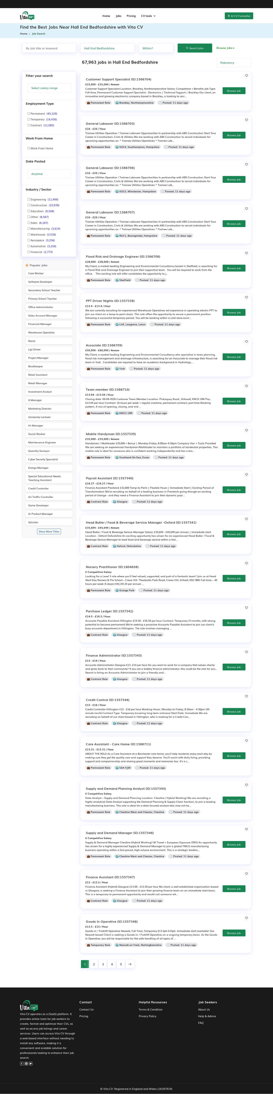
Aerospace (41, 240)
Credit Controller (38, 488)
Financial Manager (39, 324)
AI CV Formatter (239, 16)
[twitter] (31, 1064)
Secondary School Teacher (44, 290)
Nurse (31, 341)
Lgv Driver (34, 349)
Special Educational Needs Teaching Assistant (44, 478)
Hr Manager (35, 425)
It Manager (35, 400)
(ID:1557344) (107, 699)
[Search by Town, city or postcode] (107, 48)
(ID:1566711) (118, 744)
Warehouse (42, 234)
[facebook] (22, 1064)
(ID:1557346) (120, 832)
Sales (38, 223)
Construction (43, 205)
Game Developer (38, 505)
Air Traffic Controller (40, 497)
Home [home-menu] (106, 16)
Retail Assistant (37, 374)
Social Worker (36, 434)
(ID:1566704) (118, 79)
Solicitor (33, 522)
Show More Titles (49, 531)
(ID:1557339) (111, 433)
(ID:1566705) (110, 123)
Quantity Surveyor (39, 451)
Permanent (42, 113)
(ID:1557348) (112, 921)
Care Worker (36, 273)
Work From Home (40, 148)
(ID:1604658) (112, 566)
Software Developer (40, 281)
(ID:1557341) (141, 522)
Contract (41, 125)
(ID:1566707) (110, 212)
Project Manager (38, 358)
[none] (156, 48)
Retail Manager (37, 383)
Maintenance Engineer (42, 442)
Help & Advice (207, 1016)
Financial (40, 252)
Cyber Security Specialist (43, 459)
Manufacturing (44, 228)
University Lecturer (39, 417)
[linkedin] (26, 1064)
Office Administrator (40, 307)
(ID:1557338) (110, 300)
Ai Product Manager (40, 514)
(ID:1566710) (108, 389)
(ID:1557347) (110, 876)
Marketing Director (39, 408)
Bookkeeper (35, 366)
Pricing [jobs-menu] (131, 16)
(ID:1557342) (109, 611)
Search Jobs (195, 48)
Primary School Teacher (42, 298)
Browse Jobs (225, 48)
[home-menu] (27, 15)
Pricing (83, 1016)
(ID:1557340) (109, 478)
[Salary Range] (49, 87)
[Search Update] (49, 173)
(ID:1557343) (114, 655)
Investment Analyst (40, 391)
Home (23, 33)
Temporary (42, 119)
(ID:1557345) (126, 788)
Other (38, 217)
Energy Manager (38, 467)
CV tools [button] (147, 16)
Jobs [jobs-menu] (118, 16)
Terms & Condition (151, 1009)
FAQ (201, 1023)
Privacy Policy (147, 1016)
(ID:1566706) (110, 167)
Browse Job (234, 90)
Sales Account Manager (42, 315)
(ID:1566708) (123, 256)
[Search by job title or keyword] (49, 48)
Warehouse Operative (41, 332)
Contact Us (86, 1009)
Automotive (42, 246)
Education (41, 211)
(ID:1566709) (104, 345)
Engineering (43, 199)
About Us (204, 1009)
